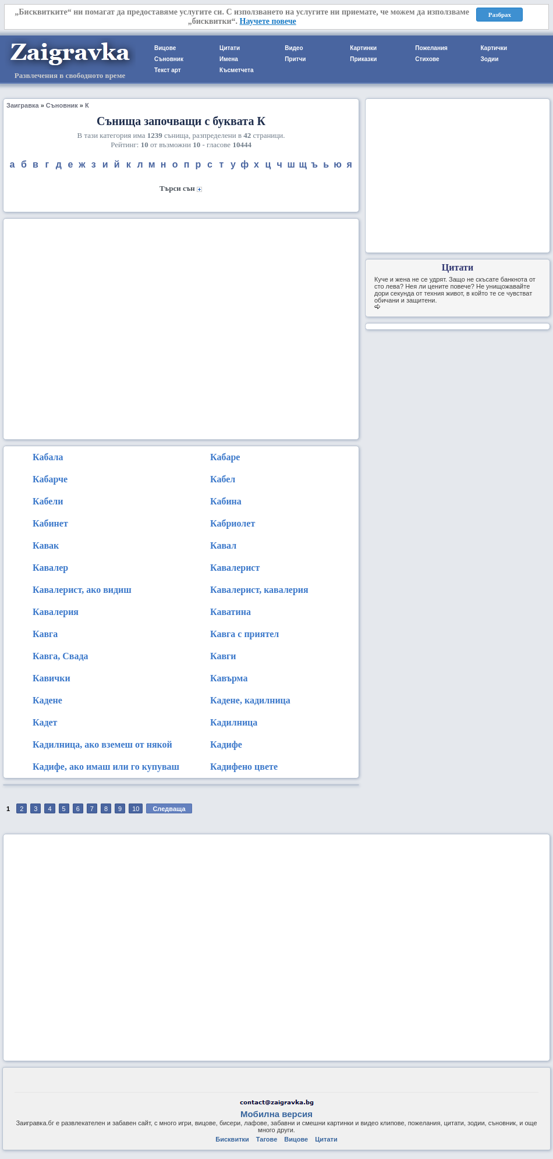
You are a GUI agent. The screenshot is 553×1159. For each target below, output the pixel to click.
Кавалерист (235, 568)
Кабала (48, 457)
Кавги (223, 656)
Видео (294, 48)
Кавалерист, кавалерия (259, 590)
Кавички (51, 678)
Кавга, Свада (60, 656)
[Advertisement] (109, 328)
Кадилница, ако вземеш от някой (102, 744)
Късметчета (236, 70)
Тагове (266, 1139)
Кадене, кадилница (250, 700)
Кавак (46, 545)
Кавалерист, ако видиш (82, 590)
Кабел (222, 479)
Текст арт (167, 70)
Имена (228, 59)
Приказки (363, 59)
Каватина (230, 612)
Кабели (48, 501)
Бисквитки (232, 1139)
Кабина (226, 501)
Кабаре (225, 457)
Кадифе (226, 744)
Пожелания (431, 48)
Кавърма (228, 678)
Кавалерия (56, 612)
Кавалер (50, 568)
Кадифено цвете (244, 767)
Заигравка (22, 105)
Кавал (223, 545)
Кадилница (233, 722)
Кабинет (50, 523)
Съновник (168, 59)
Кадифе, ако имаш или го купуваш (106, 767)
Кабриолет (232, 523)
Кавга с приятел (244, 634)
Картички (493, 48)
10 (135, 808)
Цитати (229, 48)
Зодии (489, 59)
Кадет (45, 722)
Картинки (363, 48)
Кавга (45, 634)
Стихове (427, 59)
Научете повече (268, 21)
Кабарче (50, 479)
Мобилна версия (276, 1114)
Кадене (47, 700)
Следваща (169, 808)
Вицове (165, 48)
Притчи (295, 59)
